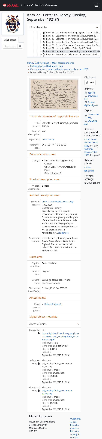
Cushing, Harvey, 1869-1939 (91, 152)
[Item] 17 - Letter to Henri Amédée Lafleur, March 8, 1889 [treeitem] (71, 35)
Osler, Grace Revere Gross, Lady (57, 201)
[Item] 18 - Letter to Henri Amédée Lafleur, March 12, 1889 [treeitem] (71, 38)
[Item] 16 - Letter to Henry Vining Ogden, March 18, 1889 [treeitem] (71, 32)
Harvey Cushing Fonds (38, 62)
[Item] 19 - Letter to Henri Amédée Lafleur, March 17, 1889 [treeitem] (71, 42)
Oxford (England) (52, 304)
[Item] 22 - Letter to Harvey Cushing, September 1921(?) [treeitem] (71, 51)
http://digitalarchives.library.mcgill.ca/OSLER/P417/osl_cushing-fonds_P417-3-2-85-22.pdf (60, 336)
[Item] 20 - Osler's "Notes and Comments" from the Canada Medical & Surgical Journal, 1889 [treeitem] (71, 45)
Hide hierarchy (38, 27)
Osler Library (48, 139)
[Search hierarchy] (10, 46)
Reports (89, 92)
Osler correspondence (63, 62)
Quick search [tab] (10, 39)
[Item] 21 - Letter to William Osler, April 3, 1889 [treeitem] (66, 48)
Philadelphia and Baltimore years (46, 66)
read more (63, 232)
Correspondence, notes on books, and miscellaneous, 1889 (59, 69)
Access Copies (38, 324)
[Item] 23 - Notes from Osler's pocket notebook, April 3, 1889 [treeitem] (71, 54)
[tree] (63, 44)
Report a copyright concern (75, 434)
